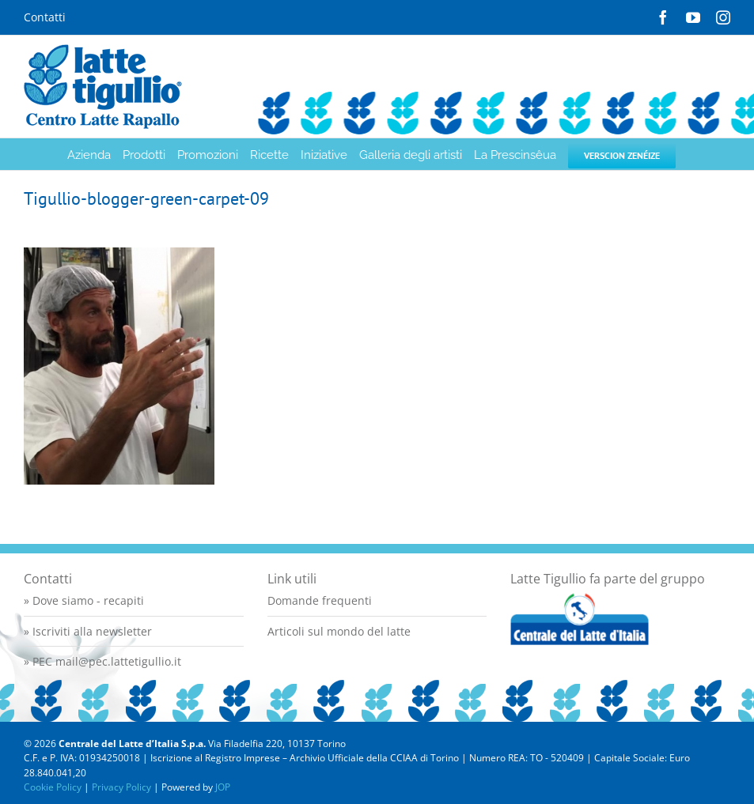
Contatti (45, 17)
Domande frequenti (319, 600)
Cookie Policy (52, 787)
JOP (222, 787)
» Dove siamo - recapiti (84, 600)
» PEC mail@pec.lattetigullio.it (102, 661)
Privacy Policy (121, 787)
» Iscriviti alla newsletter (88, 631)
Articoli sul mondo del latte (339, 631)
